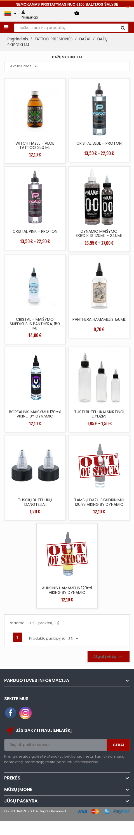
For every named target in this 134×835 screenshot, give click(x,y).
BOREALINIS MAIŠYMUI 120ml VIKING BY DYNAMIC (35, 414)
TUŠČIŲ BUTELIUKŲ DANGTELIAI (35, 502)
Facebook (11, 713)
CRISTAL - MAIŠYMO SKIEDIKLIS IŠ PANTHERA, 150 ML (35, 324)
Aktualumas (24, 66)
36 (74, 638)
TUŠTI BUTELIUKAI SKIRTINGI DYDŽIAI (99, 414)
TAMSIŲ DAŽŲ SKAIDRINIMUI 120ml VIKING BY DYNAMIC (99, 502)
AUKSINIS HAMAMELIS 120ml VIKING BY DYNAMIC (67, 590)
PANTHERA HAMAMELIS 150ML (99, 319)
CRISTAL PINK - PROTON (35, 231)
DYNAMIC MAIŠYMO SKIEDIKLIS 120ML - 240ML (99, 233)
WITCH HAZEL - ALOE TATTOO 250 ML (34, 145)
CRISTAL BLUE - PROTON (99, 143)
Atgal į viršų (108, 656)
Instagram (25, 713)
